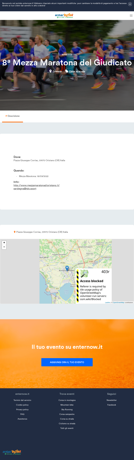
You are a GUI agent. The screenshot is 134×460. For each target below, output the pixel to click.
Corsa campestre (66, 414)
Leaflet (107, 303)
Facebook (111, 405)
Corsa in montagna (67, 400)
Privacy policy (22, 409)
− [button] (4, 247)
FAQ (22, 414)
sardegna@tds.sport (25, 188)
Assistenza (22, 419)
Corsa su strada (77, 71)
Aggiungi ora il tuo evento (67, 362)
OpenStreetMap (118, 303)
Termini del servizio (22, 400)
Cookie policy (22, 405)
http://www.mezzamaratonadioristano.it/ (37, 185)
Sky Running (67, 409)
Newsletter (112, 400)
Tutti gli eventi (66, 428)
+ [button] (4, 243)
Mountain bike (67, 405)
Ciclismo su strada (67, 423)
